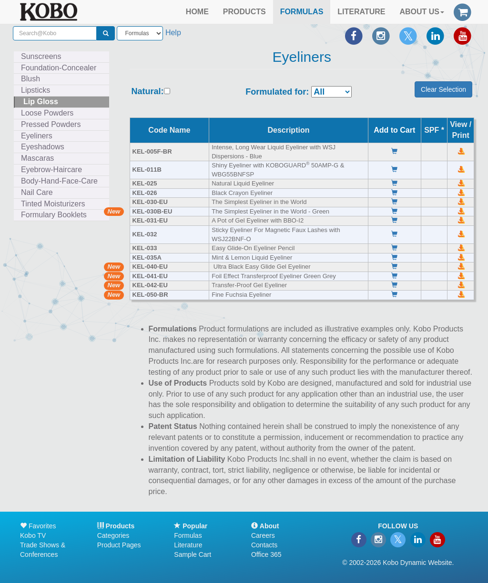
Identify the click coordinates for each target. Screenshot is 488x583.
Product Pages (119, 545)
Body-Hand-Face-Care (59, 181)
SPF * (434, 130)
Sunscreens (41, 56)
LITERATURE (361, 12)
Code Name (169, 130)
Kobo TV (33, 535)
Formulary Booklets (54, 215)
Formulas (188, 535)
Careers (263, 535)
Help (173, 33)
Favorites (38, 526)
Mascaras (37, 158)
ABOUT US (421, 12)
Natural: (148, 91)
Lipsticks (35, 90)
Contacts (264, 545)
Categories (113, 535)
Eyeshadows (42, 147)
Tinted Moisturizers (53, 204)
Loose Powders (47, 113)
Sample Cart (192, 554)
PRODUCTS (244, 12)
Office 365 (266, 554)
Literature (188, 545)
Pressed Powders (51, 124)
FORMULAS (302, 12)
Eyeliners (36, 136)
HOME (197, 12)
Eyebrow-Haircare (51, 169)
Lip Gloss (40, 101)
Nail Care (37, 192)
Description (288, 130)
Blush (30, 79)
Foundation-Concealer (58, 68)
